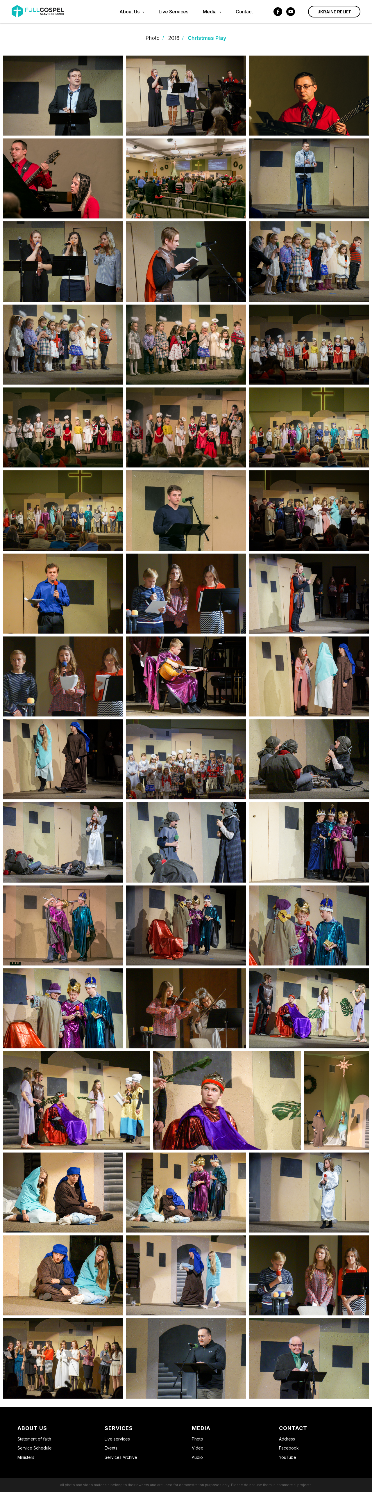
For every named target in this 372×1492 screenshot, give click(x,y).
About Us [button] (130, 12)
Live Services (173, 12)
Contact (244, 12)
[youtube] (290, 11)
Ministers (25, 1457)
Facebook (289, 1447)
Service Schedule (34, 1447)
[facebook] (277, 11)
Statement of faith (34, 1438)
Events (111, 1447)
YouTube (287, 1457)
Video (197, 1447)
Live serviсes (117, 1438)
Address (287, 1438)
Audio (197, 1457)
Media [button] (210, 12)
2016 (173, 38)
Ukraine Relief (334, 11)
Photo (153, 38)
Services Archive (121, 1457)
